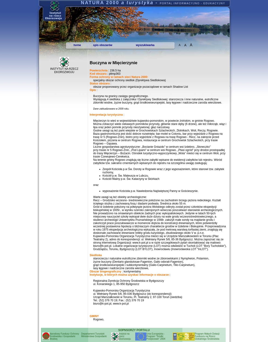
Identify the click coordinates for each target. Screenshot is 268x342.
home (77, 45)
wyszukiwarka (145, 45)
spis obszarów (102, 45)
